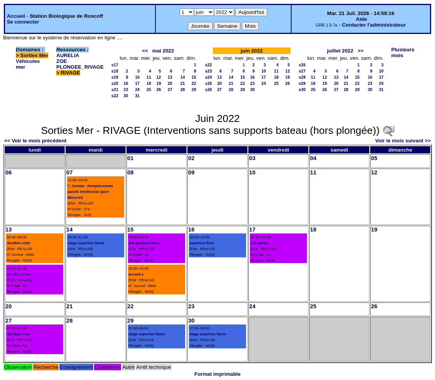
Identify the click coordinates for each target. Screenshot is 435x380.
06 (8, 172)
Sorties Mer (34, 55)
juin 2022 (252, 51)
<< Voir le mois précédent (35, 141)
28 (182, 89)
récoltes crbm (18, 243)
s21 (114, 89)
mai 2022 (163, 51)
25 (149, 89)
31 (137, 95)
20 (170, 83)
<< (145, 51)
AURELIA (67, 55)
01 (130, 158)
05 (374, 158)
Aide (361, 19)
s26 (208, 89)
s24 (208, 77)
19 (159, 83)
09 (191, 172)
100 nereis (259, 243)
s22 (114, 95)
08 (130, 172)
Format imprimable (217, 374)
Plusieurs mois (403, 52)
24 (137, 89)
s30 (302, 89)
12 (159, 77)
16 (125, 83)
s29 (302, 83)
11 (149, 77)
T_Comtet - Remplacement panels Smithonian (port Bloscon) (90, 191)
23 (125, 89)
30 (125, 95)
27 (170, 89)
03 (252, 158)
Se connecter (23, 22)
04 (313, 158)
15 (194, 77)
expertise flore (201, 243)
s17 (114, 64)
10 (137, 77)
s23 (208, 71)
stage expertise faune (85, 243)
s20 (114, 83)
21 (182, 83)
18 (149, 83)
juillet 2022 (340, 51)
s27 (302, 71)
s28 (302, 77)
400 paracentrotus (143, 243)
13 (170, 77)
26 (159, 89)
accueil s (135, 274)
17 (137, 83)
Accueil (16, 16)
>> (360, 51)
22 (194, 83)
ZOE (61, 61)
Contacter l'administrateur (374, 25)
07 (69, 172)
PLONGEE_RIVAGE (80, 67)
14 (182, 77)
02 (191, 158)
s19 (114, 77)
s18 (114, 71)
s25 (208, 83)
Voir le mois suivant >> (403, 141)
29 (194, 89)
